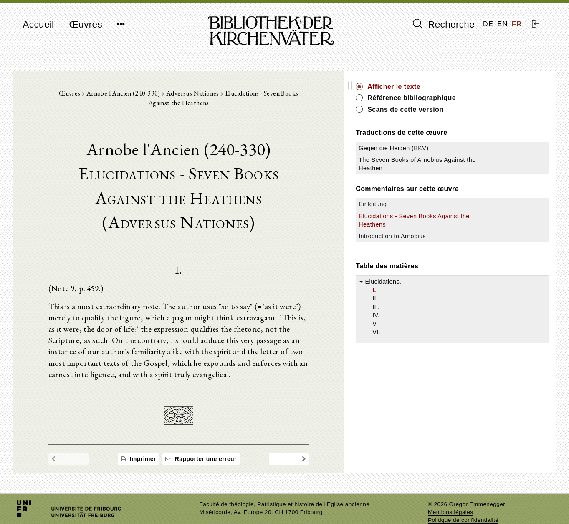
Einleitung (449, 212)
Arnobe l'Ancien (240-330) (130, 96)
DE (488, 24)
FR (517, 24)
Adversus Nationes (200, 96)
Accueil (38, 24)
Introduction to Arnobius (469, 244)
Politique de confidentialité (463, 505)
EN (503, 24)
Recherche (444, 24)
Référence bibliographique (488, 97)
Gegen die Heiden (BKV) (470, 148)
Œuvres (85, 24)
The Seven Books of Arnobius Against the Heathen (464, 168)
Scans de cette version (482, 109)
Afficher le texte (470, 86)
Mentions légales (450, 497)
